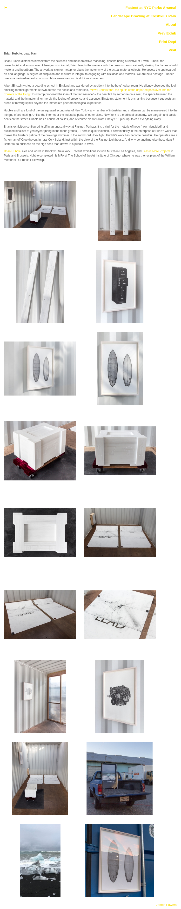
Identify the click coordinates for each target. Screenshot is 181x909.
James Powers (166, 905)
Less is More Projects (156, 151)
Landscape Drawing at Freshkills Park (143, 16)
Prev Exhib (167, 33)
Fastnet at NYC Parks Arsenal (151, 8)
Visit (172, 50)
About (171, 25)
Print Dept (167, 42)
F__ (7, 7)
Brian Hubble (12, 151)
